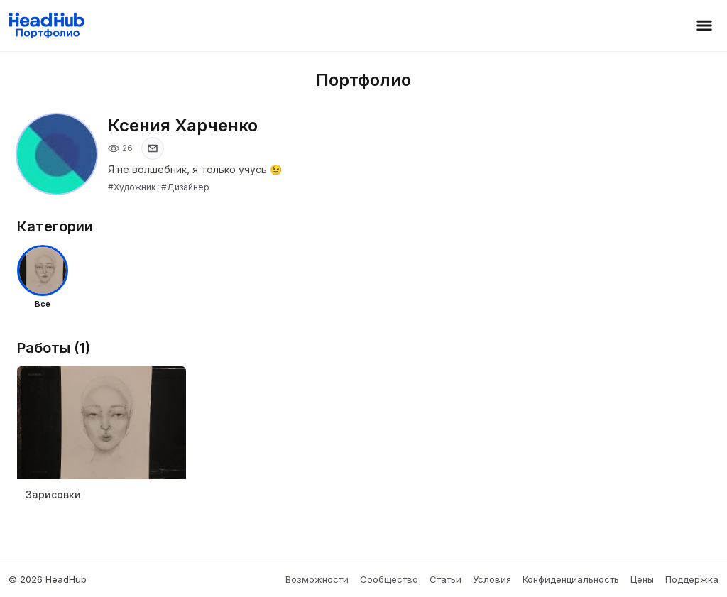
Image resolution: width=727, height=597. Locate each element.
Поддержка (691, 579)
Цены (642, 579)
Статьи (445, 579)
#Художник (131, 187)
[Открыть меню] (704, 26)
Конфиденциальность (571, 579)
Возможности (317, 579)
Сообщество (389, 579)
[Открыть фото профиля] (57, 154)
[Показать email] (152, 148)
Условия (492, 579)
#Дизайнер (185, 187)
